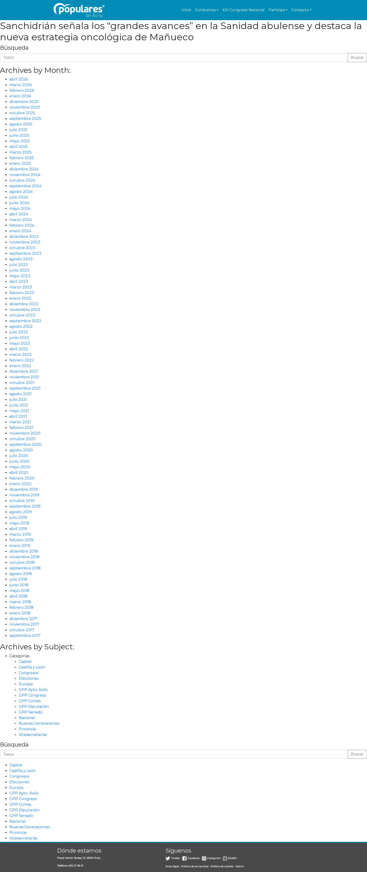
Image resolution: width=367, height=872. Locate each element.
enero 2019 (19, 545)
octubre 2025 (22, 113)
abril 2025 (18, 146)
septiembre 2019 (24, 506)
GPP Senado (31, 712)
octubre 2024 (22, 180)
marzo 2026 (20, 85)
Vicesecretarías (33, 734)
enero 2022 (20, 366)
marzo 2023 (20, 287)
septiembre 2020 (25, 444)
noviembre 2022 (24, 309)
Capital (25, 661)
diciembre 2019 (23, 489)
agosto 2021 (20, 394)
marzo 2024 (20, 220)
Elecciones (29, 678)
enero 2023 (20, 298)
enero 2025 (20, 163)
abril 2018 (18, 596)
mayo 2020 (19, 467)
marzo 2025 (20, 152)
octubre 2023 (22, 248)
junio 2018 (19, 585)
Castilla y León (32, 667)
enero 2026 (20, 96)
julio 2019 (18, 517)
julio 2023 (18, 264)
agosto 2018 (20, 574)
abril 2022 (18, 349)
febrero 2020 (21, 478)
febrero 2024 (21, 225)
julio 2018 (18, 579)
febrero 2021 (21, 427)
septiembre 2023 (25, 253)
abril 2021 (18, 416)
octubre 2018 (22, 562)
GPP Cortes (29, 701)
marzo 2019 (20, 534)
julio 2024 (18, 197)
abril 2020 (18, 472)
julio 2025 (18, 130)
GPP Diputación (34, 706)
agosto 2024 (21, 191)
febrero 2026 (21, 90)
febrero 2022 (21, 360)
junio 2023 (19, 270)
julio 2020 (18, 456)
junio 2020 (19, 461)
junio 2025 (19, 135)
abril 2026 (18, 79)
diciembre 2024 (24, 169)
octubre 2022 (22, 315)
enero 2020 (20, 484)
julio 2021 (18, 399)
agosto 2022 (21, 326)
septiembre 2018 (25, 568)
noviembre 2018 (24, 557)
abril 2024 (18, 214)
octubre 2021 (21, 383)
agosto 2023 (21, 259)
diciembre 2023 (24, 236)
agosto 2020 (21, 450)
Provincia (27, 729)
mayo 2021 (19, 411)
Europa (26, 684)
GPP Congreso (32, 695)
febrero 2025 (21, 158)
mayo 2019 (19, 523)
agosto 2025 (20, 124)
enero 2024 (20, 231)
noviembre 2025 (24, 107)
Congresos (28, 673)
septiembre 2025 (25, 118)
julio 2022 (18, 332)
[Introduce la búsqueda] (174, 57)
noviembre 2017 (24, 624)
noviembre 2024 (24, 175)
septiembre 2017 (24, 635)
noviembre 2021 (24, 377)
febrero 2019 (21, 540)
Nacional (27, 718)
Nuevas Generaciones (39, 723)
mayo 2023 (19, 276)
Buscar (357, 57)
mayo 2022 (19, 343)
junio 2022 (19, 338)
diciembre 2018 (23, 551)
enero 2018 (19, 613)
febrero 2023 (21, 293)
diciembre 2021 (23, 371)
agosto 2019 (20, 512)
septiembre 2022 (25, 321)
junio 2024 (19, 203)
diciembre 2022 (24, 304)
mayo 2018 (19, 590)
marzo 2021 (20, 422)
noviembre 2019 (24, 495)
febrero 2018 (21, 607)
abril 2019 (18, 529)
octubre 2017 (21, 630)
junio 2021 (18, 405)
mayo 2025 (19, 141)
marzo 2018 (20, 602)
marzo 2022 (20, 354)
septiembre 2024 (25, 186)
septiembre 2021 (24, 388)
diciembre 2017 (23, 619)
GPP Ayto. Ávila (33, 689)
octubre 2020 (22, 439)
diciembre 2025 (23, 102)
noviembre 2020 (24, 433)
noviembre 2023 (24, 242)
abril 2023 (18, 281)
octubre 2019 (21, 501)
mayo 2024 (19, 208)
